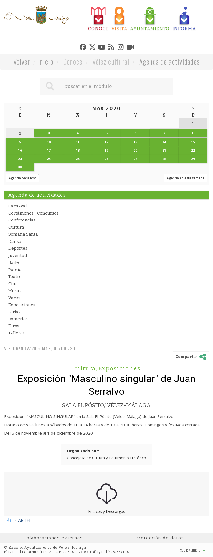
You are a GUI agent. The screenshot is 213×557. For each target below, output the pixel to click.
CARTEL (23, 520)
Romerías (18, 318)
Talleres (16, 333)
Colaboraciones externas (53, 537)
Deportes (17, 248)
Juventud (17, 255)
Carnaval (17, 205)
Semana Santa (23, 234)
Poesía (15, 269)
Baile (13, 262)
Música (15, 290)
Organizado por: (83, 450)
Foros (13, 325)
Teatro (15, 276)
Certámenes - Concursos (33, 213)
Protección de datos (159, 537)
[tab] (98, 19)
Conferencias (22, 220)
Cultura (16, 227)
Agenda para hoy (22, 178)
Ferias (14, 312)
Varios (14, 297)
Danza (14, 241)
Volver (21, 61)
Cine (13, 283)
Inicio (46, 61)
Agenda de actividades (169, 61)
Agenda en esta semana (185, 178)
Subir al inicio (193, 550)
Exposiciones (21, 304)
